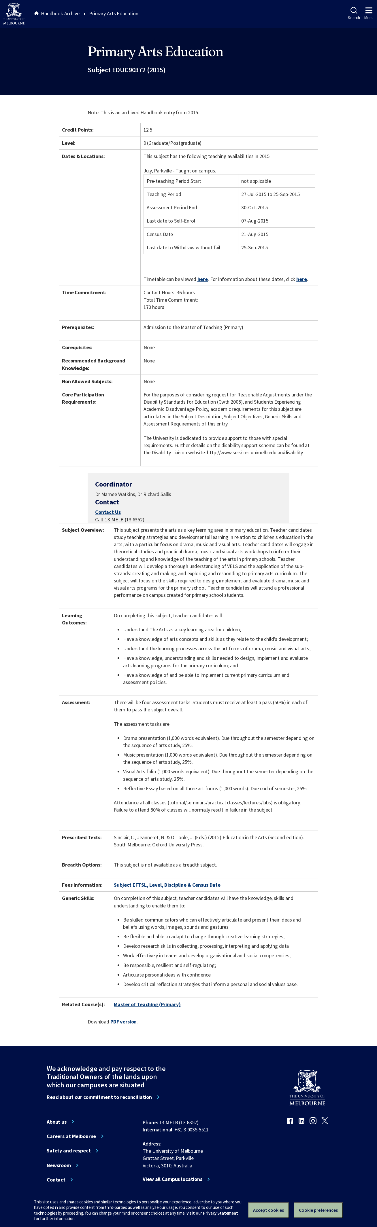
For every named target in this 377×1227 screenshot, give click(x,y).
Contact (56, 1180)
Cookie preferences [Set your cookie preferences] (318, 1210)
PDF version (123, 1021)
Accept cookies (268, 1210)
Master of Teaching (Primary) (147, 1004)
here (202, 279)
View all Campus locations (172, 1179)
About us (57, 1122)
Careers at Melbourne (71, 1136)
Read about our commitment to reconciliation (99, 1097)
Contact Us (108, 512)
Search (354, 13)
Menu (369, 13)
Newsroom (59, 1165)
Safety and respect (69, 1151)
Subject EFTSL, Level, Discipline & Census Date (167, 885)
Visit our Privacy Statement (212, 1213)
